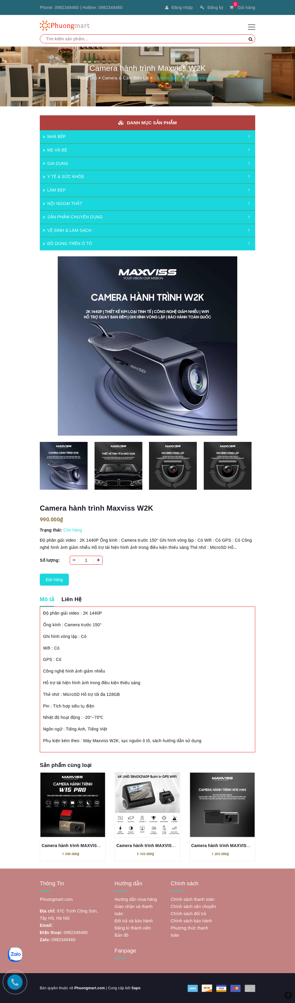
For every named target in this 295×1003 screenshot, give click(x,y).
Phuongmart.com (89, 988)
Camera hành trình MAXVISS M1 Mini (228, 845)
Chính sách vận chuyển (193, 906)
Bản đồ (121, 935)
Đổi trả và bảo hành (134, 920)
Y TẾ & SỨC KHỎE (63, 176)
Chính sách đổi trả (188, 913)
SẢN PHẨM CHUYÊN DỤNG (73, 217)
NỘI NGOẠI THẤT (62, 203)
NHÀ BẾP (54, 136)
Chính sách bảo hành (191, 920)
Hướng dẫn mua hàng (136, 899)
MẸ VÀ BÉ (55, 150)
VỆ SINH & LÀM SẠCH (67, 230)
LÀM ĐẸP (54, 190)
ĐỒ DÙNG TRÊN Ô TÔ (67, 243)
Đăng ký (211, 7)
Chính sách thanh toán (193, 899)
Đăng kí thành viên (133, 928)
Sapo (135, 988)
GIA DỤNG (55, 163)
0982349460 (67, 7)
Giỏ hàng (242, 7)
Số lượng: (50, 560)
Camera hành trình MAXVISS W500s (152, 845)
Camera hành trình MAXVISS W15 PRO (81, 845)
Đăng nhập (179, 7)
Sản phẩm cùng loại (66, 765)
